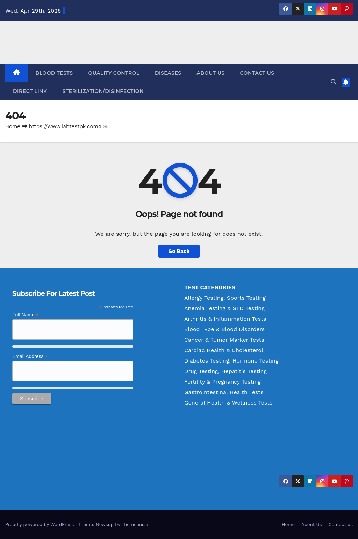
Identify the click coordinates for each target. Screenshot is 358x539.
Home (12, 126)
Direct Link (30, 91)
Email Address (30, 356)
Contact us (257, 73)
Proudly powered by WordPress (40, 524)
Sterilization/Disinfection (103, 91)
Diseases (168, 73)
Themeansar (135, 524)
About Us (211, 73)
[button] (333, 82)
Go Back (179, 251)
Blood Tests (54, 73)
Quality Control (113, 73)
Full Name (25, 315)
